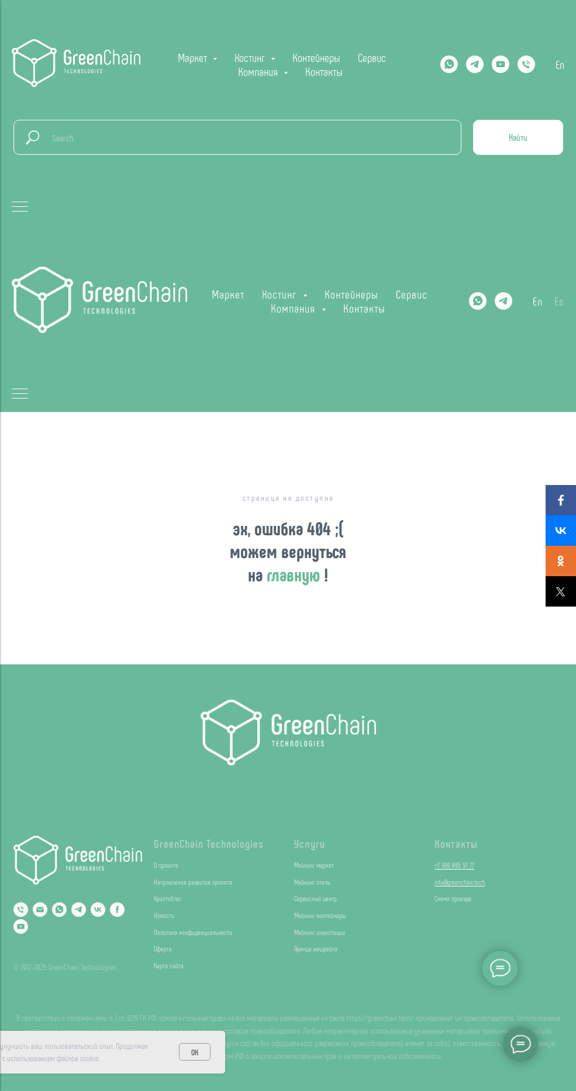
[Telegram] (475, 64)
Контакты (324, 71)
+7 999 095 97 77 (454, 865)
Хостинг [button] (251, 57)
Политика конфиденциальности (193, 932)
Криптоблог (167, 898)
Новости (164, 915)
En (560, 64)
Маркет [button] (194, 57)
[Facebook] (117, 909)
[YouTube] (20, 926)
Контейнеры (316, 57)
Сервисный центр (315, 898)
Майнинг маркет (314, 865)
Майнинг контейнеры (320, 915)
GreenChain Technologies (209, 843)
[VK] (98, 909)
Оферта (163, 948)
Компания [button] (259, 71)
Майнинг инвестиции (319, 932)
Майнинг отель (312, 882)
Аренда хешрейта (315, 948)
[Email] (40, 909)
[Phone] (20, 909)
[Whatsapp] (449, 64)
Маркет (228, 294)
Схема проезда (452, 898)
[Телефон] (526, 64)
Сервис (372, 57)
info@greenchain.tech (459, 882)
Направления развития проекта (193, 882)
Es (559, 301)
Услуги (309, 843)
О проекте (166, 865)
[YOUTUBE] (500, 64)
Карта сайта (169, 965)
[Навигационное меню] (20, 207)
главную (295, 574)
